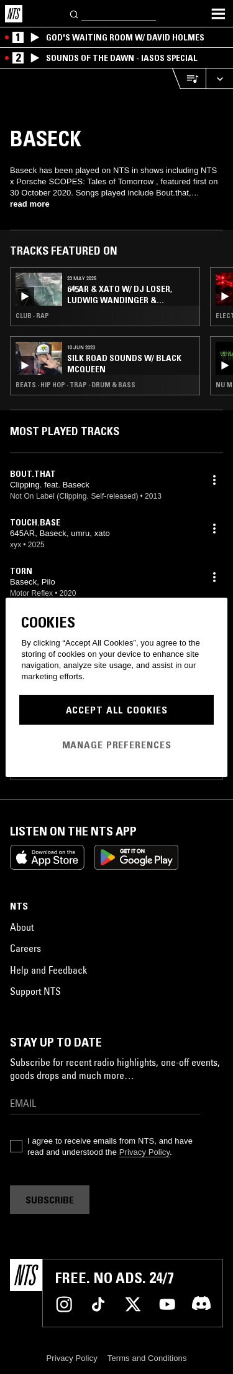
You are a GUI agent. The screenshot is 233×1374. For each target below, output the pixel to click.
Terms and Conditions (147, 1358)
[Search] (74, 13)
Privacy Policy (144, 1152)
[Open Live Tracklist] (189, 78)
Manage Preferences (116, 744)
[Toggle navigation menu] (218, 14)
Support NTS (35, 991)
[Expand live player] (219, 78)
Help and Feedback (48, 970)
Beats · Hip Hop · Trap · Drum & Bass (75, 384)
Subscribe (49, 1199)
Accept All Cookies (117, 709)
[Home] (13, 13)
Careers (25, 948)
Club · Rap (32, 315)
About (22, 927)
